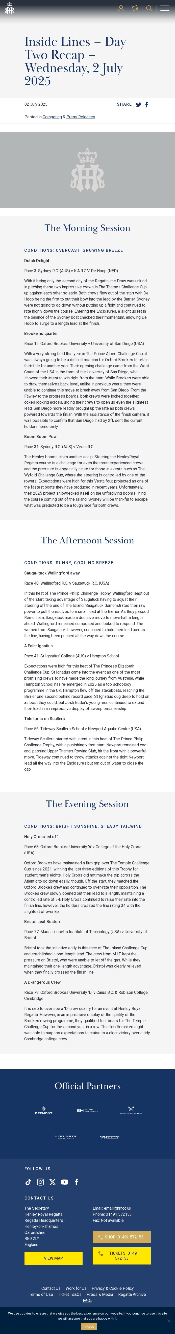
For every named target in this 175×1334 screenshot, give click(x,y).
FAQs (87, 1300)
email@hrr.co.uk (117, 1208)
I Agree (88, 1326)
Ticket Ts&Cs (70, 1294)
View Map (53, 1258)
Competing (52, 116)
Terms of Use (41, 1294)
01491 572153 (119, 1214)
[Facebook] (147, 104)
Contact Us (51, 1288)
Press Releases (80, 116)
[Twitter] (139, 104)
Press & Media (100, 1294)
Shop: (121, 1237)
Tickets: (118, 1256)
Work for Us (76, 1288)
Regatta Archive (132, 1294)
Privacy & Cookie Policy (113, 1288)
